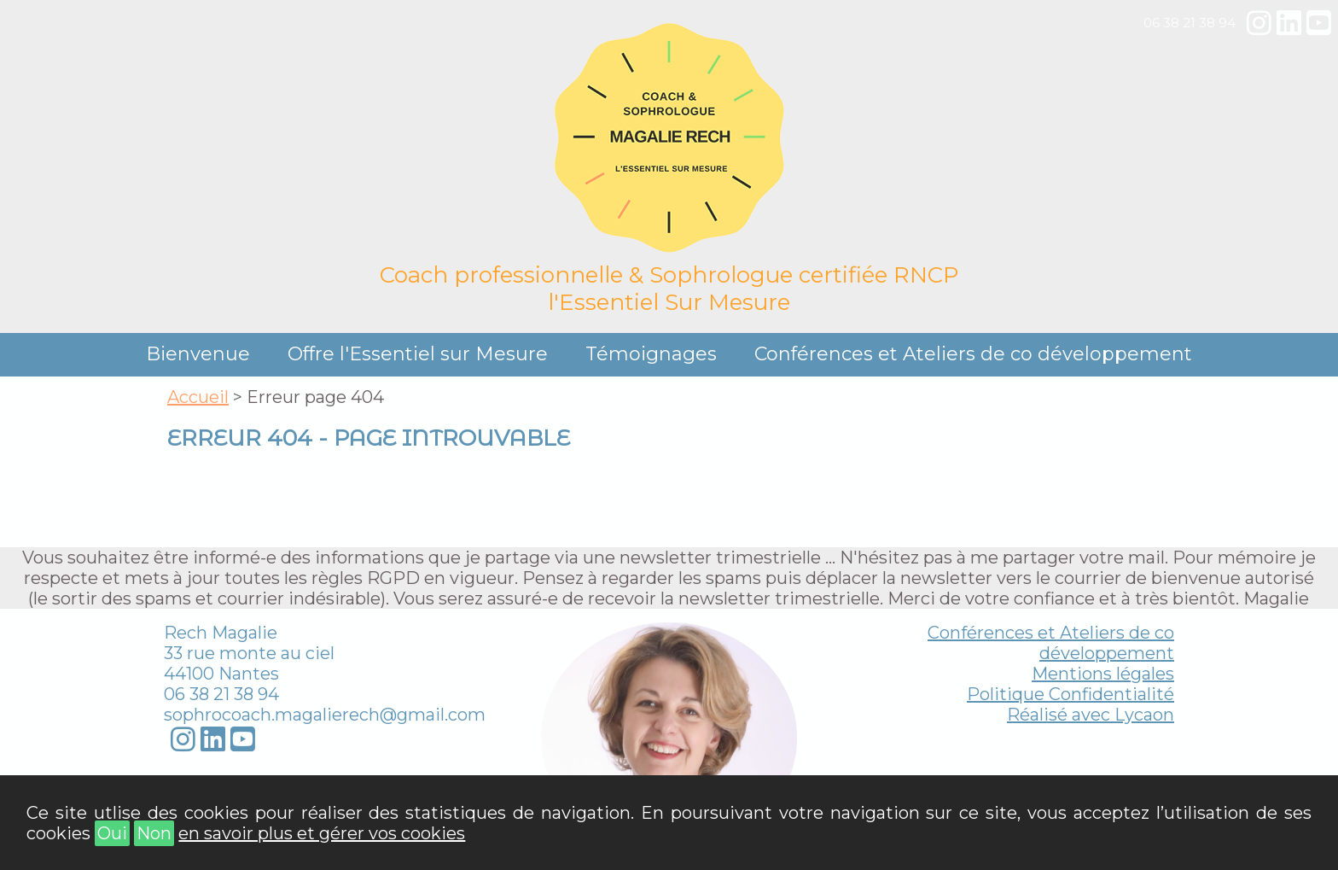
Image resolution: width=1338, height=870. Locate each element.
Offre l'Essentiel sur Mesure (418, 353)
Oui (112, 833)
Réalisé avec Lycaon (1090, 714)
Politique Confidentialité (1070, 694)
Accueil (198, 397)
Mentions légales (1103, 673)
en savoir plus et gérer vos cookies (321, 833)
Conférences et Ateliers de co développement (973, 353)
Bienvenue (198, 353)
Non (154, 833)
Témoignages (651, 353)
